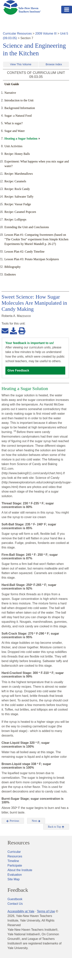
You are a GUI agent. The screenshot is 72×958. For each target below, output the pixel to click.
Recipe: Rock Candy (17, 189)
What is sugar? (13, 123)
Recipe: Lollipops (15, 219)
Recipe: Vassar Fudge (17, 204)
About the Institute (19, 870)
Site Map (13, 879)
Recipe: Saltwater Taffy (18, 196)
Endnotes (10, 274)
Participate (14, 865)
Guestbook (14, 899)
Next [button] (36, 820)
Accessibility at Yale (20, 911)
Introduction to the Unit (19, 100)
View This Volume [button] (20, 64)
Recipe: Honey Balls (17, 153)
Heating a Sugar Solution (20, 138)
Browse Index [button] (54, 64)
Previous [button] (12, 820)
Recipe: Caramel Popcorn (20, 211)
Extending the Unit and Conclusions (26, 227)
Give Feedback (18, 370)
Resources (18, 842)
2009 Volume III (46, 33)
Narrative (10, 92)
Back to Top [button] (56, 826)
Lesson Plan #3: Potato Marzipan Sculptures (31, 259)
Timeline (13, 861)
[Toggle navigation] (66, 9)
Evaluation (14, 874)
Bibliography (12, 266)
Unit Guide (11, 84)
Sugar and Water (14, 130)
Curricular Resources (17, 33)
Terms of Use (46, 911)
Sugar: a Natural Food (18, 115)
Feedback (17, 890)
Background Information (19, 108)
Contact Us (15, 903)
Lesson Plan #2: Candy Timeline (24, 251)
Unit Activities (13, 146)
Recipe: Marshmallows (18, 173)
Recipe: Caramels (15, 181)
